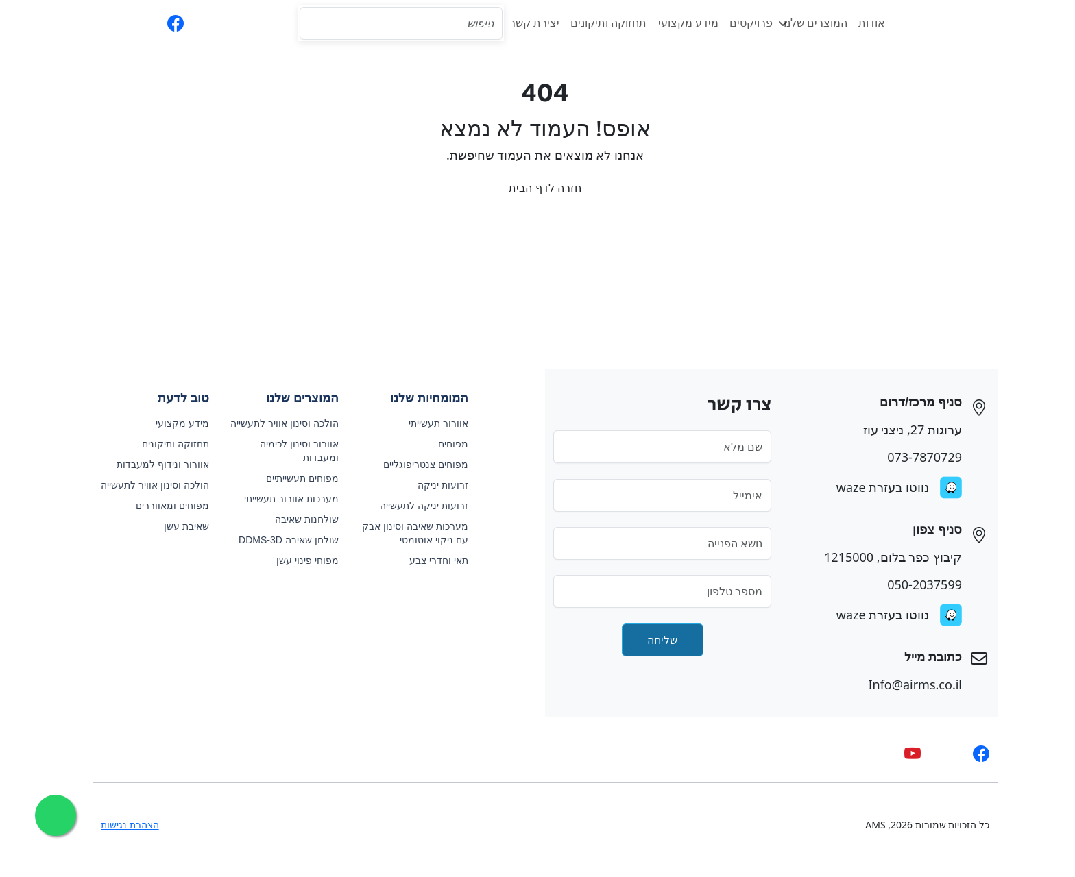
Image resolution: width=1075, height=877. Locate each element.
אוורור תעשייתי (431, 423)
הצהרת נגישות (122, 824)
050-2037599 (917, 584)
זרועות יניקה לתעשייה (416, 505)
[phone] (195, 23)
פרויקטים (743, 23)
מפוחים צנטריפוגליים (418, 464)
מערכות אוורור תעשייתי (284, 498)
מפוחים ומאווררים (165, 505)
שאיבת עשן (179, 526)
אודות (864, 23)
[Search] (393, 23)
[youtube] (905, 753)
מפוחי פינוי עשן (300, 560)
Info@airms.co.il (907, 684)
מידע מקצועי (681, 23)
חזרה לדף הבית (537, 187)
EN (103, 23)
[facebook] (168, 23)
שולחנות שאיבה (299, 519)
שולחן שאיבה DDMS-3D (281, 539)
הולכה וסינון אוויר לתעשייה (277, 423)
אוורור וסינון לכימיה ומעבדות (291, 450)
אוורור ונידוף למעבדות (155, 464)
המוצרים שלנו (805, 23)
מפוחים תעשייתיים (294, 478)
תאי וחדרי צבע (431, 560)
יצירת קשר (527, 23)
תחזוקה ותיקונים (601, 23)
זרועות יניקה (435, 485)
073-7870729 (917, 457)
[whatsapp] (138, 23)
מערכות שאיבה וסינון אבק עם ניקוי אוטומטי (407, 533)
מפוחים (446, 443)
